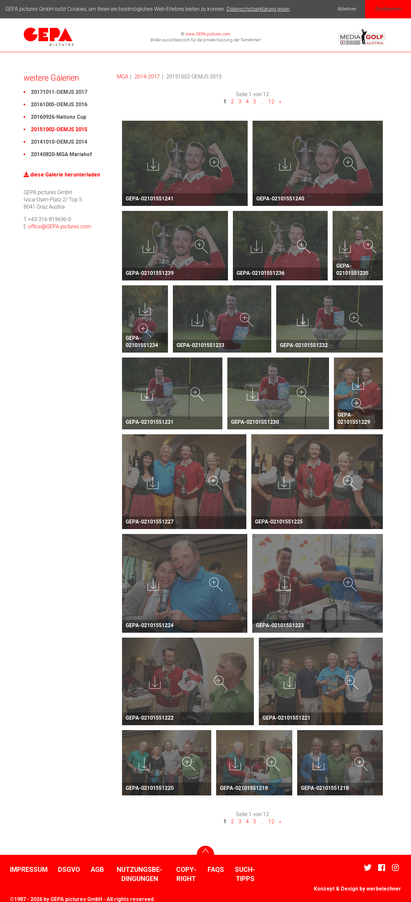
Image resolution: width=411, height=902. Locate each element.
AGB (97, 869)
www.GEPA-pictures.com (207, 33)
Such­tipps (245, 873)
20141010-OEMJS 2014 (59, 141)
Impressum (29, 869)
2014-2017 (147, 75)
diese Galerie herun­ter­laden (62, 174)
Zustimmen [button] (388, 9)
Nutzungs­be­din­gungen (139, 873)
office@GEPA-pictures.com (59, 225)
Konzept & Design (336, 888)
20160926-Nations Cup (58, 116)
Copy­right (186, 873)
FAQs (216, 869)
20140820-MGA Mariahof (61, 153)
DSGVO (69, 869)
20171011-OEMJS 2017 (59, 91)
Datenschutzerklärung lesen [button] (258, 9)
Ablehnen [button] (347, 9)
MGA (122, 75)
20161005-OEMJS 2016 (59, 103)
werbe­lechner (383, 888)
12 (271, 100)
